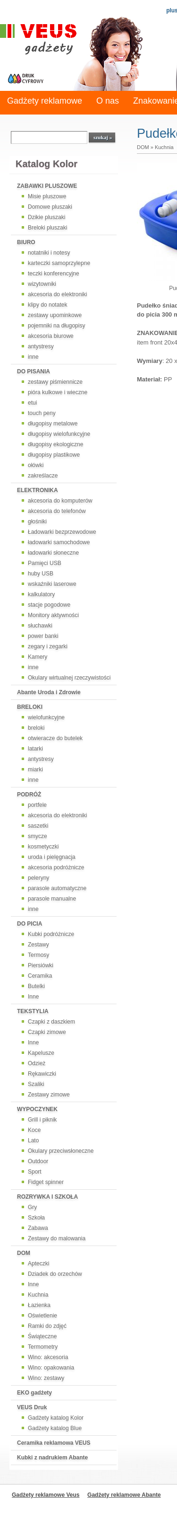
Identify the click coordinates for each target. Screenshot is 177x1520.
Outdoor (38, 1161)
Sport (35, 1171)
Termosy (38, 955)
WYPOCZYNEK (37, 1109)
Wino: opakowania (51, 1367)
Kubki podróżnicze (51, 934)
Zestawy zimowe (49, 1094)
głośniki (37, 521)
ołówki (35, 465)
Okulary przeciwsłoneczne (60, 1151)
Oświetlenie (42, 1315)
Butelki (36, 986)
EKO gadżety (34, 1392)
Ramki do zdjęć (47, 1326)
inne (33, 356)
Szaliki (36, 1084)
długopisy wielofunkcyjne (59, 434)
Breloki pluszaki (47, 227)
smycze (37, 836)
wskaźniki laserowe (52, 584)
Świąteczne (42, 1336)
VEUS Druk (32, 1407)
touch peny (42, 413)
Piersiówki (40, 965)
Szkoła (36, 1217)
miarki (35, 769)
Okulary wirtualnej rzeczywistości (69, 677)
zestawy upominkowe (55, 315)
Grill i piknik (42, 1119)
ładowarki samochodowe (59, 542)
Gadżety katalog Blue (55, 1428)
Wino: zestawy (46, 1378)
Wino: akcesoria (48, 1357)
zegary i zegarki (47, 646)
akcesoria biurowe (51, 336)
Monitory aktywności (53, 615)
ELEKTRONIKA (37, 490)
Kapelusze (41, 1053)
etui (32, 402)
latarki (35, 748)
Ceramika (40, 975)
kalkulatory (41, 594)
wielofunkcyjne (46, 717)
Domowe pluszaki (50, 206)
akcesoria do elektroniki (57, 294)
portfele (37, 805)
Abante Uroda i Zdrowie (49, 692)
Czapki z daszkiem (51, 1021)
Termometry (43, 1346)
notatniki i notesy (49, 252)
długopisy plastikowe (54, 454)
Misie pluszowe (47, 196)
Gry (32, 1207)
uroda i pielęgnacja (52, 857)
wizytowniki (42, 284)
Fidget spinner (46, 1182)
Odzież (36, 1063)
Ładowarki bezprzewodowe (62, 532)
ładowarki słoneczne (53, 552)
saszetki (38, 825)
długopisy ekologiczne (55, 444)
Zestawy (38, 944)
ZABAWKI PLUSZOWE (47, 186)
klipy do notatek (47, 304)
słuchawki (40, 625)
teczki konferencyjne (53, 273)
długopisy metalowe (52, 423)
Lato (33, 1140)
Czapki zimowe (47, 1032)
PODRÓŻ (29, 794)
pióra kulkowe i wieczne (57, 392)
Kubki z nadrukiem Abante (52, 1457)
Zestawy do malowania (56, 1238)
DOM (23, 1253)
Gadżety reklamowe (44, 101)
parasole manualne (52, 898)
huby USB (40, 573)
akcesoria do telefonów (57, 511)
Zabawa (38, 1228)
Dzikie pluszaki (46, 217)
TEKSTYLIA (33, 1011)
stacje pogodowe (49, 604)
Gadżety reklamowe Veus (45, 1495)
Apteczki (38, 1263)
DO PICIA (29, 923)
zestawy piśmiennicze (55, 382)
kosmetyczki (43, 846)
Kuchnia (38, 1294)
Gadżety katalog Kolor (56, 1417)
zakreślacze (43, 475)
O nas (107, 101)
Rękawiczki (42, 1073)
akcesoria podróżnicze (56, 867)
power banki (43, 636)
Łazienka (39, 1305)
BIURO (26, 242)
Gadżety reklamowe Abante (124, 1495)
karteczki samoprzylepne (59, 263)
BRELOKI (29, 707)
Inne (33, 996)
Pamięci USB (44, 563)
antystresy (41, 346)
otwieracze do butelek (55, 738)
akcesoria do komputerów (60, 500)
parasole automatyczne (57, 888)
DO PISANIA (33, 371)
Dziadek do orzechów (55, 1274)
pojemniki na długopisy (56, 325)
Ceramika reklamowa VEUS (53, 1443)
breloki (36, 728)
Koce (34, 1130)
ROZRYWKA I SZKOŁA (47, 1196)
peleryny (38, 878)
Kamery (37, 657)
